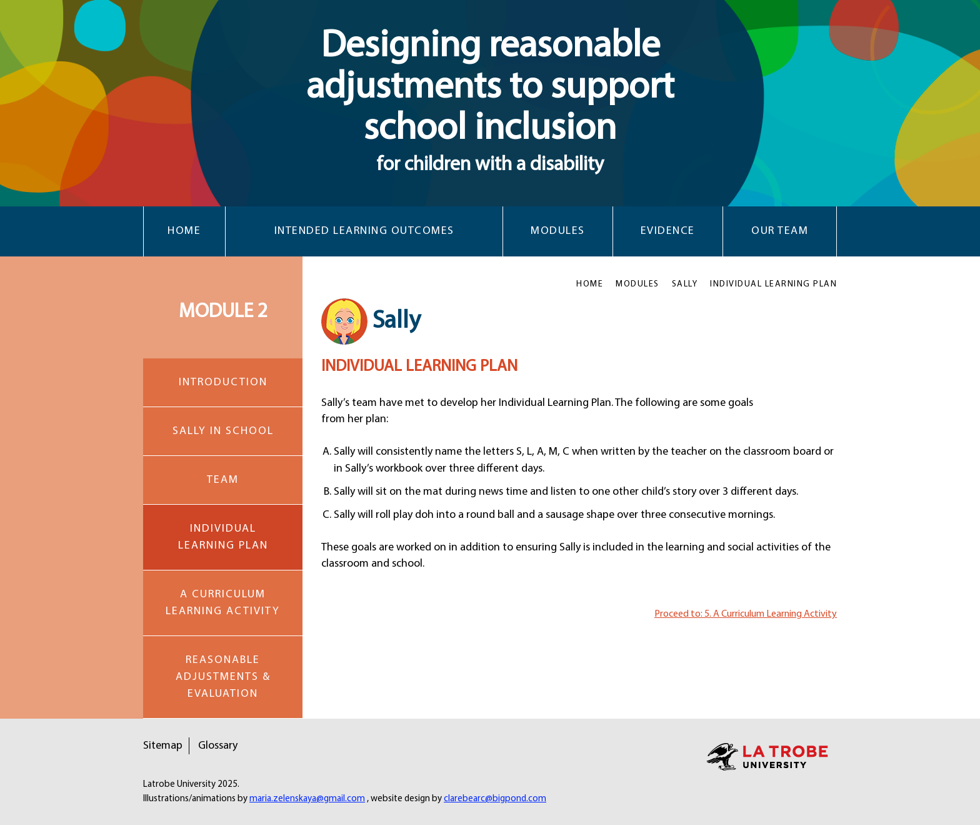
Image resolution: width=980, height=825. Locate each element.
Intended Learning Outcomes (364, 231)
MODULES (637, 284)
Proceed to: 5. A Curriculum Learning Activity (745, 614)
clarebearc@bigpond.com (495, 799)
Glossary (218, 746)
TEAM (223, 480)
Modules (558, 231)
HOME (589, 284)
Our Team (779, 231)
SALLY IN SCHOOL (223, 431)
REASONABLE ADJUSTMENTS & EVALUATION (223, 677)
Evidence (668, 231)
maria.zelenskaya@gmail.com (307, 799)
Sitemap (162, 746)
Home (184, 231)
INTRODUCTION (223, 382)
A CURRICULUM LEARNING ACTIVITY (223, 603)
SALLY (685, 284)
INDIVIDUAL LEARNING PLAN (223, 537)
